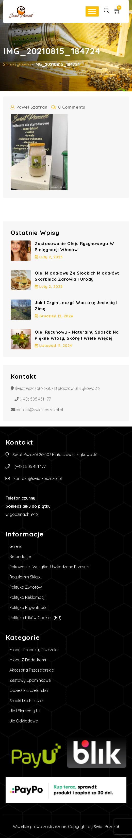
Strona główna (17, 64)
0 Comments (68, 107)
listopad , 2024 (53, 345)
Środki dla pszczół (26, 700)
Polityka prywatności (28, 607)
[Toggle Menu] (92, 11)
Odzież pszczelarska (28, 690)
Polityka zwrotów (25, 587)
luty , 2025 (49, 257)
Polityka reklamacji (27, 597)
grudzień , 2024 (54, 316)
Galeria (16, 546)
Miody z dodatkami (27, 659)
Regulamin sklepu (25, 576)
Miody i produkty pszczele (33, 649)
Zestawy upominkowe (30, 680)
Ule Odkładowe (23, 720)
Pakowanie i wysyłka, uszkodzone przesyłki (49, 566)
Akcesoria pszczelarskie (31, 670)
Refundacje (20, 556)
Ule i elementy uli (24, 710)
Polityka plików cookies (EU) (35, 617)
